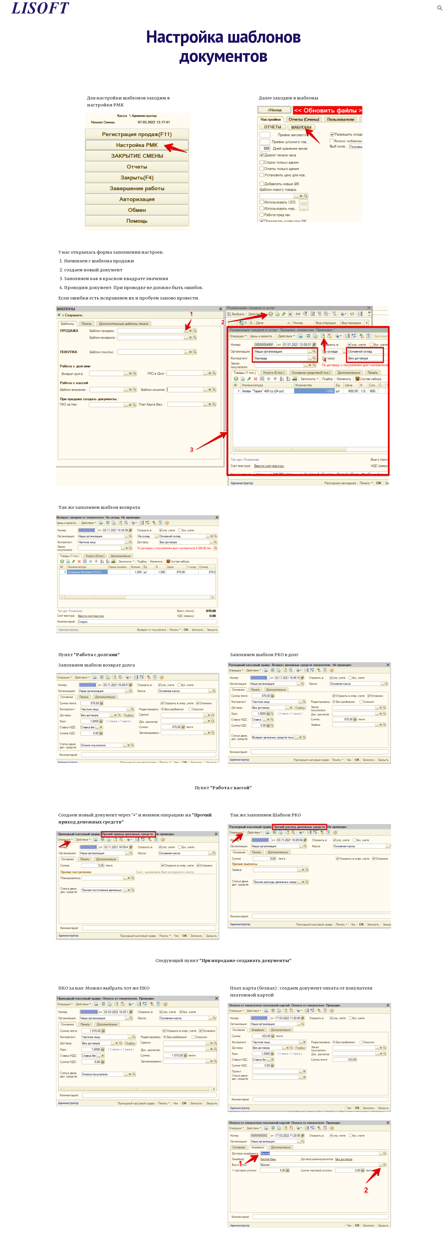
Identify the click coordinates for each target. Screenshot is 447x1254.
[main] (223, 45)
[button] (440, 8)
